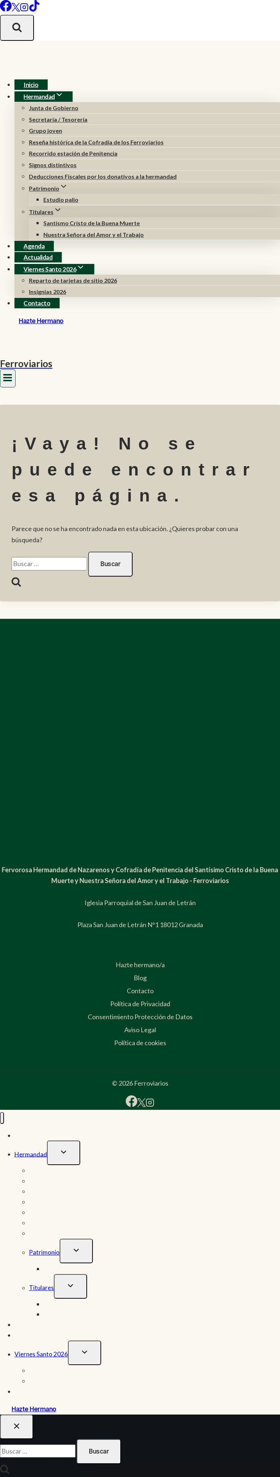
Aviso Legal (140, 1030)
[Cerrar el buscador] (16, 1427)
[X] (16, 9)
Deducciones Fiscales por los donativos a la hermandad (103, 176)
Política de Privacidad (140, 1004)
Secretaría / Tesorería (58, 119)
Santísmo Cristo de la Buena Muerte (91, 223)
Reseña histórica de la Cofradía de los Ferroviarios (96, 142)
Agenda (33, 246)
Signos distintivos (53, 164)
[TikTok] (34, 9)
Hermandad (30, 1154)
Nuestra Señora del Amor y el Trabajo (93, 234)
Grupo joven (45, 130)
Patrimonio (44, 1252)
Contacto (36, 303)
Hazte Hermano (41, 321)
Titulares (41, 1287)
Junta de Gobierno (53, 107)
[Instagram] (24, 9)
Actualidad (37, 257)
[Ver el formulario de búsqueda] (17, 28)
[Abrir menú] (8, 378)
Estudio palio (60, 199)
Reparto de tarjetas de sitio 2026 (73, 280)
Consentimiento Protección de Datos (140, 1017)
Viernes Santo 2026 (41, 1354)
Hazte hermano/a (140, 965)
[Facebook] (6, 9)
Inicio (30, 84)
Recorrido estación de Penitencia (73, 153)
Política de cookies (140, 1043)
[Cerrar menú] (2, 1118)
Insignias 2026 (47, 291)
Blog (140, 978)
